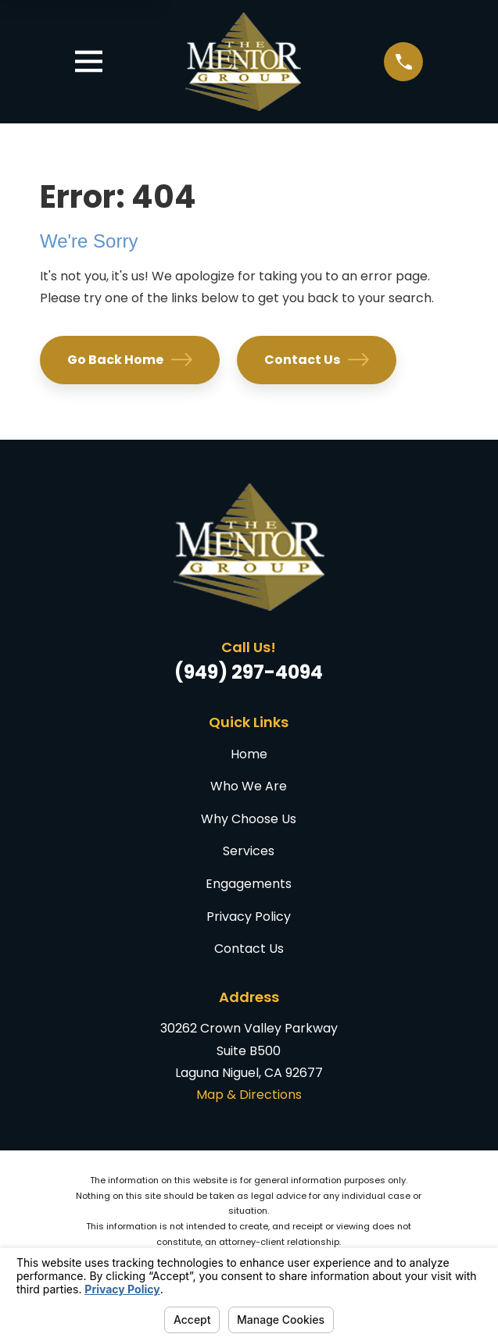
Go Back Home (129, 359)
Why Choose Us (248, 819)
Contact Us (316, 359)
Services (248, 851)
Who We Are (248, 786)
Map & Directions (249, 1095)
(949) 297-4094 (248, 672)
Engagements (249, 884)
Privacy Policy (248, 917)
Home (249, 754)
